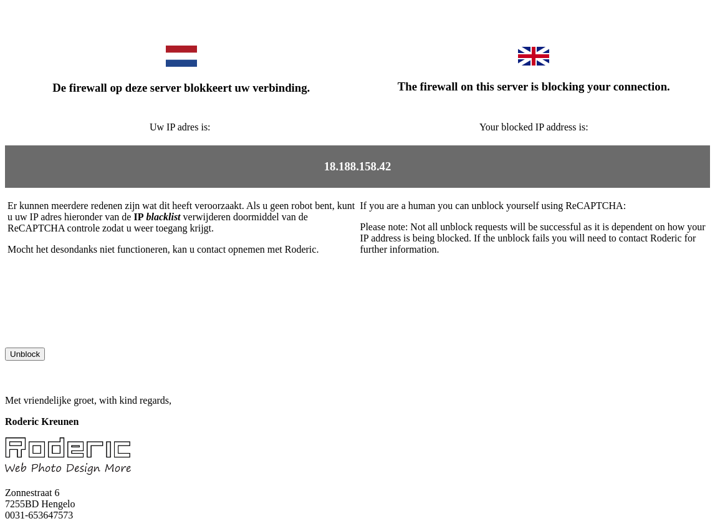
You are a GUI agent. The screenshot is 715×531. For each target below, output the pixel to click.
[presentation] (99, 323)
